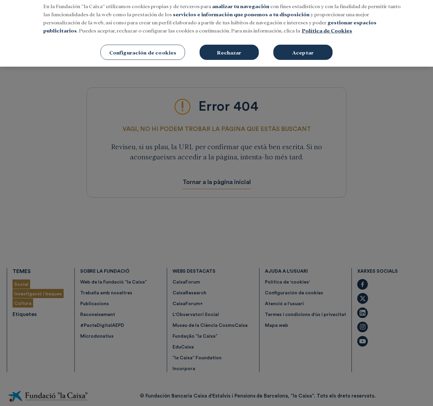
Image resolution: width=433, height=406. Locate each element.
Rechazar (229, 43)
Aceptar (303, 43)
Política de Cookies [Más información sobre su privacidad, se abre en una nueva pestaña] (327, 21)
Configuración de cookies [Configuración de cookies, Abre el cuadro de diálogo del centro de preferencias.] (143, 43)
